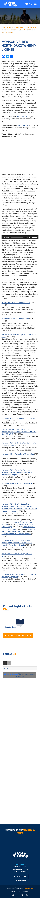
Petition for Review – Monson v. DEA (16, 303)
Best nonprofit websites (15, 888)
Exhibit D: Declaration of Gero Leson (19, 530)
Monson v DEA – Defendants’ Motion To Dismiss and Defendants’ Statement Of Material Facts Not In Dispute (17, 542)
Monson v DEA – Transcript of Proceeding (18, 454)
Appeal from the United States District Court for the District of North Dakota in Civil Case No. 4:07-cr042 (19, 431)
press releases (22, 116)
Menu (30, 3)
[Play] (4, 237)
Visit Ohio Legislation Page (18, 635)
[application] (20, 237)
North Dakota (22, 125)
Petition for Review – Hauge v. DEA (15, 318)
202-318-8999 (20, 871)
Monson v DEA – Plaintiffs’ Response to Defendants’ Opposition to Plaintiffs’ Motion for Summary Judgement (19, 472)
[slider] (17, 237)
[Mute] (30, 237)
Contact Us (20, 876)
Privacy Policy (21, 880)
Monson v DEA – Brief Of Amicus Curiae (17, 483)
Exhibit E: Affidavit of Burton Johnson (16, 534)
